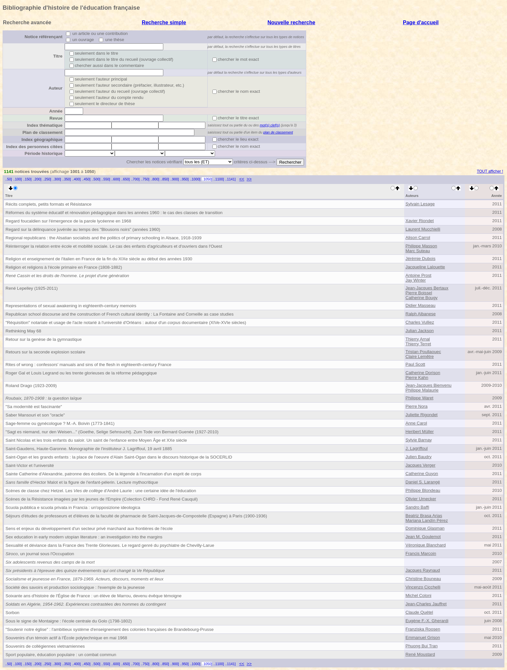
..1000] (195, 179)
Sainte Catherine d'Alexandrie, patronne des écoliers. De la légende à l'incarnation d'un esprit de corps (103, 473)
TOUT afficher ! (490, 171)
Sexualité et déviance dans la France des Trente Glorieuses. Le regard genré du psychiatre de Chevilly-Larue (109, 545)
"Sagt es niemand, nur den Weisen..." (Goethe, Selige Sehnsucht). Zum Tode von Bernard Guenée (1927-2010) (112, 431)
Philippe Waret (419, 397)
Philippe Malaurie (421, 390)
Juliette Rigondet (421, 414)
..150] (27, 179)
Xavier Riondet (419, 220)
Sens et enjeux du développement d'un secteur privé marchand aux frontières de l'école (89, 528)
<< (241, 179)
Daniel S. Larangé (422, 482)
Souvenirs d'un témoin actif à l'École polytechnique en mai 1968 (66, 637)
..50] (8, 179)
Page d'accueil (421, 22)
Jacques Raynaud (422, 570)
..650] (125, 179)
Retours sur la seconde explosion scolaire (45, 352)
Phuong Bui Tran (421, 645)
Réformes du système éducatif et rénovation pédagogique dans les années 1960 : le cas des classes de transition (113, 212)
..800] (155, 179)
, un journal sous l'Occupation (39, 553)
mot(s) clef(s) (270, 125)
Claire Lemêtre (419, 356)
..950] (184, 179)
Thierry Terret (418, 343)
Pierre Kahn (416, 377)
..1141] (230, 179)
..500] (96, 179)
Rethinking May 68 (23, 331)
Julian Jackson (419, 330)
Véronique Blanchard (425, 545)
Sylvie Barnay (418, 440)
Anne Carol (416, 423)
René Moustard (420, 654)
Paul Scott (415, 364)
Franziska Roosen (422, 629)
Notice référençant (43, 36)
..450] (86, 179)
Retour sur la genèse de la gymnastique (43, 339)
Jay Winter (415, 280)
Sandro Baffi (417, 507)
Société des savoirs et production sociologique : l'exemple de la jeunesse (75, 587)
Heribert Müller (419, 431)
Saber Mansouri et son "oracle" (35, 415)
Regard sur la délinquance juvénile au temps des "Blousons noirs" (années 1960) (82, 229)
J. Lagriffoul (416, 448)
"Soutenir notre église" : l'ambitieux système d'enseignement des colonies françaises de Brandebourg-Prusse (109, 629)
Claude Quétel (419, 612)
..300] (56, 179)
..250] (47, 179)
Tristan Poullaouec (423, 351)
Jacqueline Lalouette (425, 267)
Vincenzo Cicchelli (422, 587)
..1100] (218, 179)
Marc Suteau (417, 250)
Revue (55, 118)
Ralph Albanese (420, 313)
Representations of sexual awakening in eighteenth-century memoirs (70, 305)
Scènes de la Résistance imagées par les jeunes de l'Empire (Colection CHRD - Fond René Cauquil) (101, 499)
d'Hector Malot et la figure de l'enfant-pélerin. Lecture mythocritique (81, 482)
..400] (76, 179)
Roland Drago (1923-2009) (31, 385)
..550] (106, 179)
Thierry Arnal (417, 339)
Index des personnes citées (34, 146)
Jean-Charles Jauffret (426, 603)
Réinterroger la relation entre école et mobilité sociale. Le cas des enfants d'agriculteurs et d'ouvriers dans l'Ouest (113, 246)
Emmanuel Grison (422, 637)
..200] (37, 179)
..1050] (207, 179)
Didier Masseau (420, 305)
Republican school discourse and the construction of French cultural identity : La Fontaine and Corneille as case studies (119, 314)
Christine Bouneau (423, 578)
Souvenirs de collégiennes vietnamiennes (45, 646)
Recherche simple (164, 22)
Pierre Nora (416, 406)
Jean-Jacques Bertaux (426, 288)
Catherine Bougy (421, 297)
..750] (145, 179)
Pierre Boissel (418, 292)
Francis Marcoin (420, 553)
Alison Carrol (417, 237)
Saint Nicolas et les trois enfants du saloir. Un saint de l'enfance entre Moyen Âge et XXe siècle (96, 440)
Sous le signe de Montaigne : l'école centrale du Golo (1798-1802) (68, 621)
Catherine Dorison (422, 372)
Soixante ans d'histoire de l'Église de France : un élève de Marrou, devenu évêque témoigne (93, 595)
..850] (164, 179)
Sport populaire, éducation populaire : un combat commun (60, 654)
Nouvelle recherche (291, 22)
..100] (17, 179)
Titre (57, 56)
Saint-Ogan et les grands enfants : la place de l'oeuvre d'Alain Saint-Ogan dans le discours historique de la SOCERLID (118, 457)
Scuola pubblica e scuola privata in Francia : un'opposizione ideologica (72, 507)
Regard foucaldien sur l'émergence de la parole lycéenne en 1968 (68, 221)
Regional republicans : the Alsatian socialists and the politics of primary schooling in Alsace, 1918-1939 (103, 237)
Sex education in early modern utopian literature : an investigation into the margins (83, 537)
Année (55, 111)
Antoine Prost (418, 275)
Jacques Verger (420, 465)
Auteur (55, 88)
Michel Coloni (418, 595)
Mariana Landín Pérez (426, 520)
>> (249, 179)
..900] (174, 179)
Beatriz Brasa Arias (423, 515)
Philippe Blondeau (422, 490)
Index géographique (41, 139)
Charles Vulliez (419, 322)
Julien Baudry (418, 456)
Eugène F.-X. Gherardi (426, 620)
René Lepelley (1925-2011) (31, 288)
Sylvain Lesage (420, 203)
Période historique (43, 153)
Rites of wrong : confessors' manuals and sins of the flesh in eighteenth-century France (88, 364)
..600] (115, 179)
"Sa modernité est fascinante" (33, 406)
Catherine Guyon (421, 473)
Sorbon (12, 612)
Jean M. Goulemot (423, 536)
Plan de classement (42, 132)
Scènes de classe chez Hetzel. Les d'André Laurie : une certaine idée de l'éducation (100, 490)
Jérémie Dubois (420, 258)
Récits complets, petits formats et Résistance (48, 204)
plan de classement (278, 132)
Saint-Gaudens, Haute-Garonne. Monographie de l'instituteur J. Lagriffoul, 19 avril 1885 (88, 448)
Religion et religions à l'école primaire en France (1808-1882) (63, 267)
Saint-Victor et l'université (29, 465)
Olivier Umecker (420, 498)
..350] (66, 179)
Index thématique (44, 125)
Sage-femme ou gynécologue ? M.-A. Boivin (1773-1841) (59, 423)
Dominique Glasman (425, 528)
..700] (135, 179)
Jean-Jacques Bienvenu (428, 385)
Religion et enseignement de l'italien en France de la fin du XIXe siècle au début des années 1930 (98, 258)
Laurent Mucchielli (422, 229)
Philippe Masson (421, 245)
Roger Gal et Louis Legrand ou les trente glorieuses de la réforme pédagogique (81, 373)
